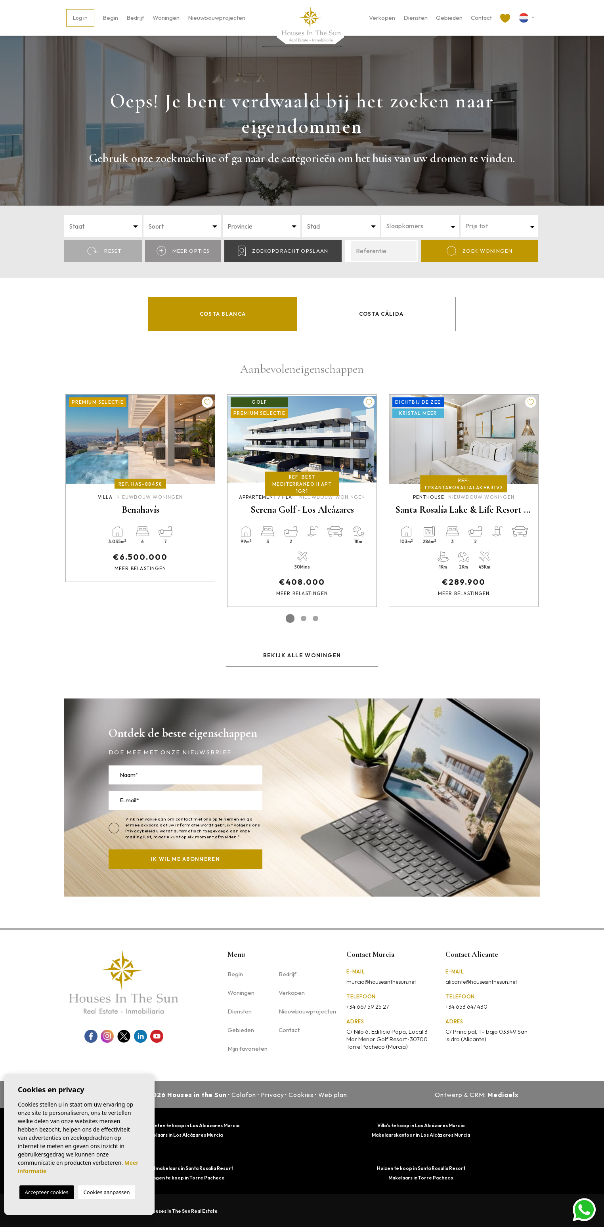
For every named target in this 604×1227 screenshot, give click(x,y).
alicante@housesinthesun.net (481, 981)
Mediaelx (503, 1095)
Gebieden (449, 17)
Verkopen (382, 17)
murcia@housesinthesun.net (381, 981)
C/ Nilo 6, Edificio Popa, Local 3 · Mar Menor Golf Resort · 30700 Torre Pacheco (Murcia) (387, 1039)
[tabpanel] (140, 488)
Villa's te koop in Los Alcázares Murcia (420, 1125)
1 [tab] (290, 618)
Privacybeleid (140, 831)
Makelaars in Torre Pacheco (420, 1178)
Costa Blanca (223, 314)
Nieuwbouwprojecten (216, 17)
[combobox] (103, 226)
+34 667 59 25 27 (367, 1006)
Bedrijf (135, 17)
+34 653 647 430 (466, 1006)
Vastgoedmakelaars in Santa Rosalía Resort (183, 1168)
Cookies (301, 1095)
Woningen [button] (166, 17)
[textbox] (105, 226)
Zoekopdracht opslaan (283, 251)
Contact (481, 17)
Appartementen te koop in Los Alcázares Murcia (183, 1125)
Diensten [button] (415, 17)
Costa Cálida (381, 314)
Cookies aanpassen (107, 1192)
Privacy (272, 1095)
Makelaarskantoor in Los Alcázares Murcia (421, 1135)
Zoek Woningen (479, 251)
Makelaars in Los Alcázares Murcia (183, 1135)
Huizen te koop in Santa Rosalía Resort (421, 1168)
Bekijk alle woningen (302, 655)
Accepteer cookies (47, 1192)
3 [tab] (315, 618)
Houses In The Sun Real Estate (183, 1211)
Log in (80, 17)
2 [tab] (303, 618)
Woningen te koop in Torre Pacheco (183, 1178)
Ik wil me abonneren (185, 859)
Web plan (332, 1095)
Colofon (243, 1095)
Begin (110, 17)
